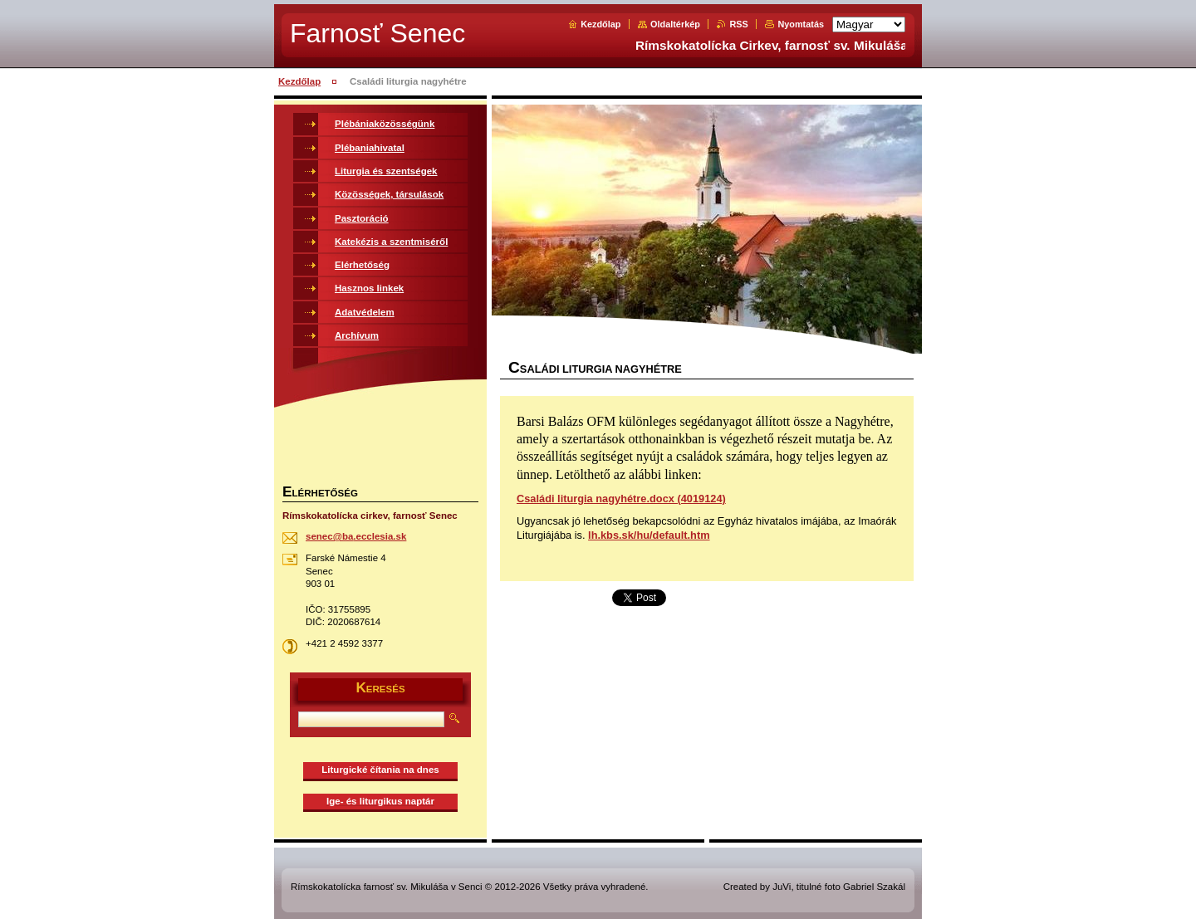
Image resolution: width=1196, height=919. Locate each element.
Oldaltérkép (675, 24)
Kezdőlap (600, 24)
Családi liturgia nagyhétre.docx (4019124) (621, 498)
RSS (738, 24)
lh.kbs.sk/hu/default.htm (648, 535)
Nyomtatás (800, 24)
